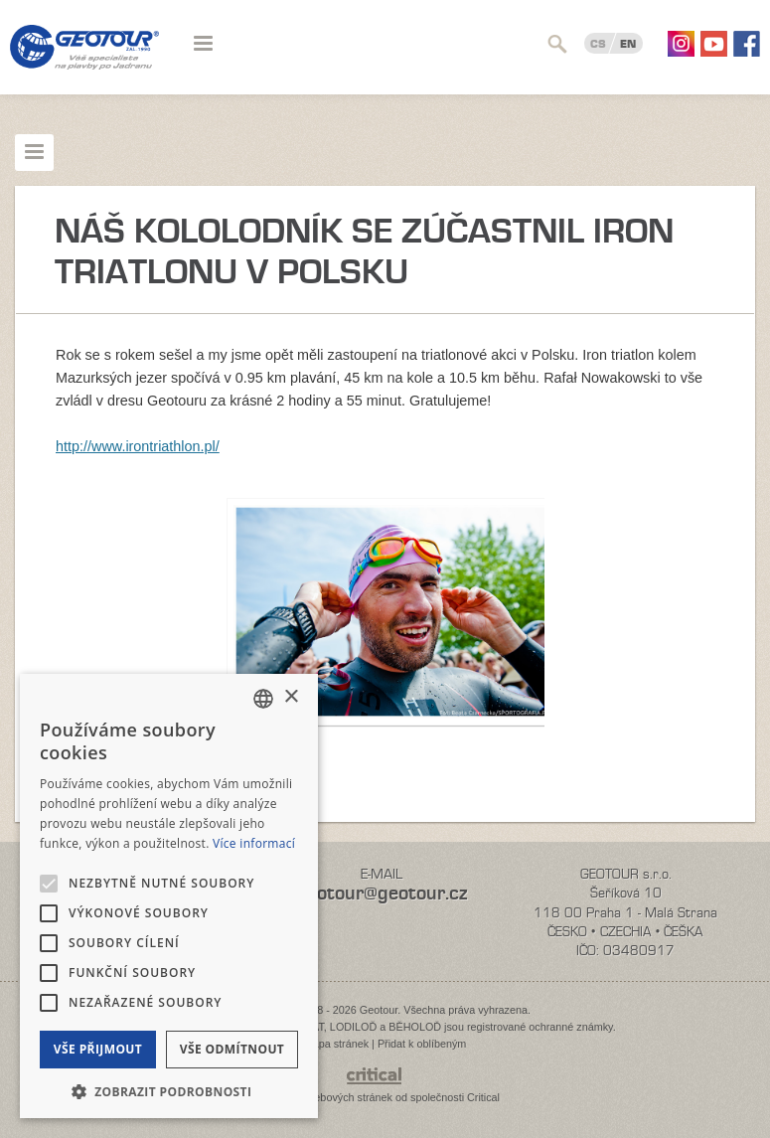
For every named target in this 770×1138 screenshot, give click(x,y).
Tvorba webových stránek (331, 1097)
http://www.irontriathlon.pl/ (138, 446)
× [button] (290, 697)
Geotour (84, 59)
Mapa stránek (336, 1044)
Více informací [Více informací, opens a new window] (254, 843)
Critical (483, 1097)
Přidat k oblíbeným (422, 1044)
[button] (169, 1089)
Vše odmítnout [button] (232, 1049)
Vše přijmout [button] (98, 1049)
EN (628, 44)
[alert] (169, 896)
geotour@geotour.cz (381, 893)
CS (598, 44)
